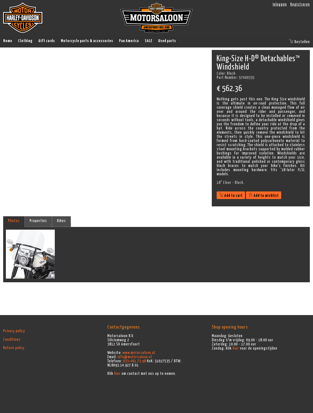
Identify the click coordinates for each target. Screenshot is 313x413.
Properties (38, 221)
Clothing (25, 41)
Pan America (129, 41)
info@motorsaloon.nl (135, 357)
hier (117, 374)
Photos (14, 221)
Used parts (167, 41)
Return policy (13, 348)
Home (7, 41)
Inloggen (280, 4)
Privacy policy (14, 331)
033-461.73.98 (134, 361)
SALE (148, 41)
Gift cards (46, 41)
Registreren (300, 4)
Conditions (12, 340)
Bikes (61, 221)
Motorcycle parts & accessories (87, 41)
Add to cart (231, 196)
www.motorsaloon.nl (139, 353)
